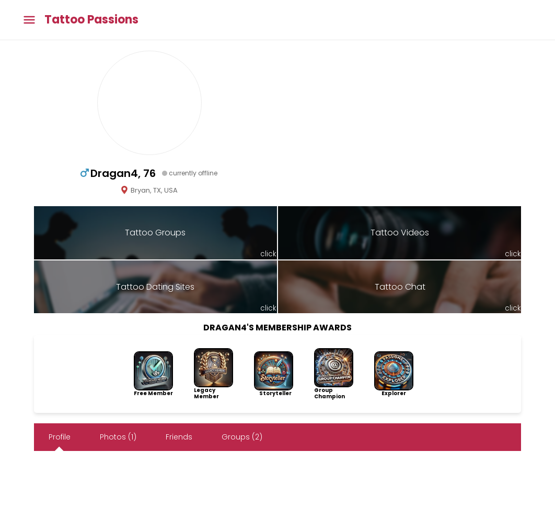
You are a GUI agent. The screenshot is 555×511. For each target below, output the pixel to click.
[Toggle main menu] (29, 20)
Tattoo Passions (91, 20)
